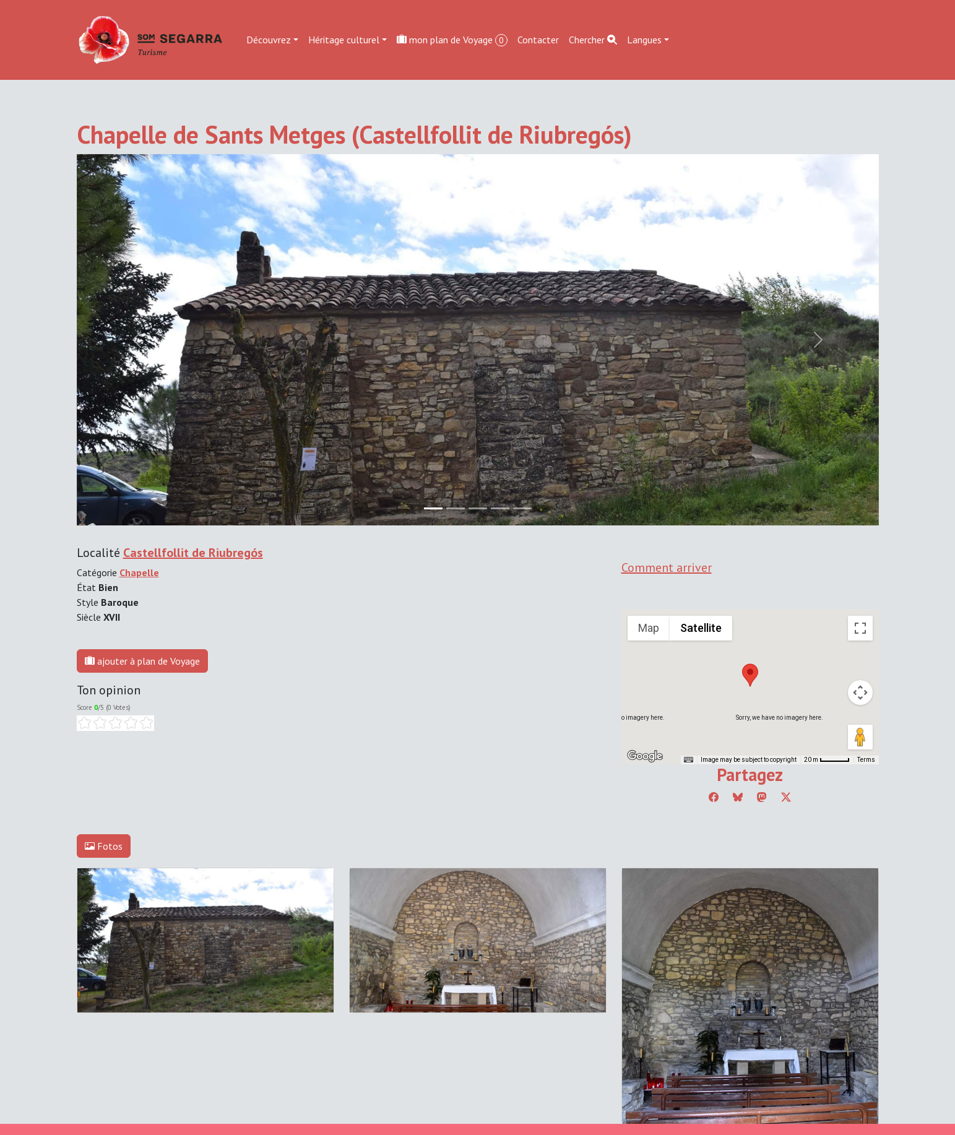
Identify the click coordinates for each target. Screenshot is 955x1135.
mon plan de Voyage (452, 39)
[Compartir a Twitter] (786, 797)
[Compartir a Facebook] (714, 797)
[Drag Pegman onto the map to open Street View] (860, 737)
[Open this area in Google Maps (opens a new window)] (644, 756)
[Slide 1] (455, 508)
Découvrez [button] (268, 39)
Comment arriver (666, 567)
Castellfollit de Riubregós (193, 553)
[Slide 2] (478, 508)
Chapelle (139, 572)
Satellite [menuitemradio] (701, 627)
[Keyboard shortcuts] (688, 760)
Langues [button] (644, 39)
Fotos (104, 846)
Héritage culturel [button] (343, 39)
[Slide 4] (522, 508)
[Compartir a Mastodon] (762, 797)
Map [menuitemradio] (648, 627)
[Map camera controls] (860, 692)
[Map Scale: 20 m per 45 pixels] (826, 760)
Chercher (593, 39)
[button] (750, 675)
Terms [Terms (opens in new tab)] (866, 759)
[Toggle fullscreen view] (860, 628)
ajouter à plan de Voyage (142, 661)
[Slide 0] (433, 508)
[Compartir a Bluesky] (738, 797)
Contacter (538, 39)
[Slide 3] (500, 508)
